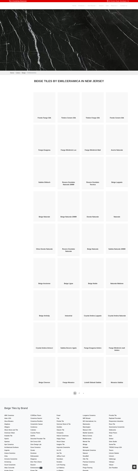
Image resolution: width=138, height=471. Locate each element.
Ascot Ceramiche (11, 465)
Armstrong (9, 462)
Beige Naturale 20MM (69, 217)
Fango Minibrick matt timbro (117, 349)
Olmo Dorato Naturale (44, 249)
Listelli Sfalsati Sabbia (92, 382)
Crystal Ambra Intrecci (44, 348)
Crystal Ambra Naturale (117, 316)
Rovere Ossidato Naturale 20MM (68, 183)
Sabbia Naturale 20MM (116, 249)
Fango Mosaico (68, 382)
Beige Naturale (44, 217)
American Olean (11, 433)
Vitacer (112, 465)
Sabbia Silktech (44, 182)
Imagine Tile (62, 444)
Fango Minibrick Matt (93, 150)
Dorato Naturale (93, 217)
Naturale (117, 217)
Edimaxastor (36, 456)
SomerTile (113, 444)
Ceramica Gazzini (38, 418)
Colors (18, 73)
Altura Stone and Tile (12, 430)
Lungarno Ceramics (91, 415)
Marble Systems (90, 433)
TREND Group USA (116, 447)
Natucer (87, 453)
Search (101, 8)
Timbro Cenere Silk (68, 118)
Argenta (8, 450)
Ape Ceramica (10, 444)
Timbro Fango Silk (93, 118)
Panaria (87, 465)
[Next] (83, 393)
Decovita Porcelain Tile (39, 438)
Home (74, 8)
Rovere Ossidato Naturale (68, 250)
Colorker (35, 430)
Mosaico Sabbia (117, 382)
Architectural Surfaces (12, 447)
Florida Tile (62, 421)
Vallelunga (114, 459)
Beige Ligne (68, 283)
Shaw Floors (115, 433)
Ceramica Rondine (38, 421)
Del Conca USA (37, 441)
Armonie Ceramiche (12, 459)
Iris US (60, 450)
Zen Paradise (114, 467)
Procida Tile (114, 415)
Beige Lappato (116, 182)
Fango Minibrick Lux (68, 150)
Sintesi (112, 438)
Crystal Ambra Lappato (93, 316)
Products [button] (81, 8)
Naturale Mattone (116, 283)
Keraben (61, 462)
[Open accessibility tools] (134, 467)
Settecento (114, 430)
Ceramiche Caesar (38, 424)
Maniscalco (88, 424)
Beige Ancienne (44, 283)
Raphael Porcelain (116, 418)
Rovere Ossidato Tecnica (92, 183)
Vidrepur (113, 462)
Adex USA (9, 418)
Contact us (123, 8)
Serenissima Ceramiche (118, 427)
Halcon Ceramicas (64, 436)
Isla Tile (61, 453)
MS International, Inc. (91, 421)
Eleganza (35, 459)
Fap (60, 418)
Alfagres (8, 427)
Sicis (112, 436)
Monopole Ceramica (91, 450)
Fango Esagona (44, 150)
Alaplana (8, 424)
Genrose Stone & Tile (65, 424)
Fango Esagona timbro (92, 348)
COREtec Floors (37, 415)
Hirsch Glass (62, 441)
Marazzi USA (88, 430)
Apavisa (8, 441)
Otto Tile (87, 459)
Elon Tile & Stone (38, 462)
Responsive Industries (117, 421)
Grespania (62, 433)
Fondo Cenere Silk (117, 118)
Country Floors (37, 433)
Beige (24, 73)
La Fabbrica (62, 467)
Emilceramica (36, 467)
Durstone (35, 453)
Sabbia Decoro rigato (69, 348)
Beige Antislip (44, 316)
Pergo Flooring (89, 467)
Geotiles (61, 427)
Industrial (68, 316)
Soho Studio (114, 441)
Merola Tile (88, 441)
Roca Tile (113, 424)
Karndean (61, 459)
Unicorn (112, 456)
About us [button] (114, 8)
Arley (7, 456)
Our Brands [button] (92, 8)
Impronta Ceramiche (65, 447)
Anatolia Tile (9, 436)
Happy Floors (62, 438)
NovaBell (87, 456)
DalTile (35, 436)
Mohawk (87, 447)
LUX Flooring (62, 465)
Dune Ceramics (37, 447)
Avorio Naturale (117, 150)
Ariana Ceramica (11, 453)
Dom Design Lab (37, 444)
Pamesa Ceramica (90, 462)
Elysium (35, 465)
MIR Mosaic (88, 418)
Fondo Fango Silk (44, 118)
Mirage (86, 444)
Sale (107, 8)
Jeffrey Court (62, 456)
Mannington (88, 427)
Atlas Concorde (10, 467)
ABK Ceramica (10, 415)
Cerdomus (35, 427)
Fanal (60, 415)
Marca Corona (89, 436)
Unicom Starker (115, 453)
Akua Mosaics (10, 421)
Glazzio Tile (62, 430)
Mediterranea (88, 438)
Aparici (8, 438)
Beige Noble (92, 283)
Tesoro (112, 450)
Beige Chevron (44, 382)
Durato (34, 450)
